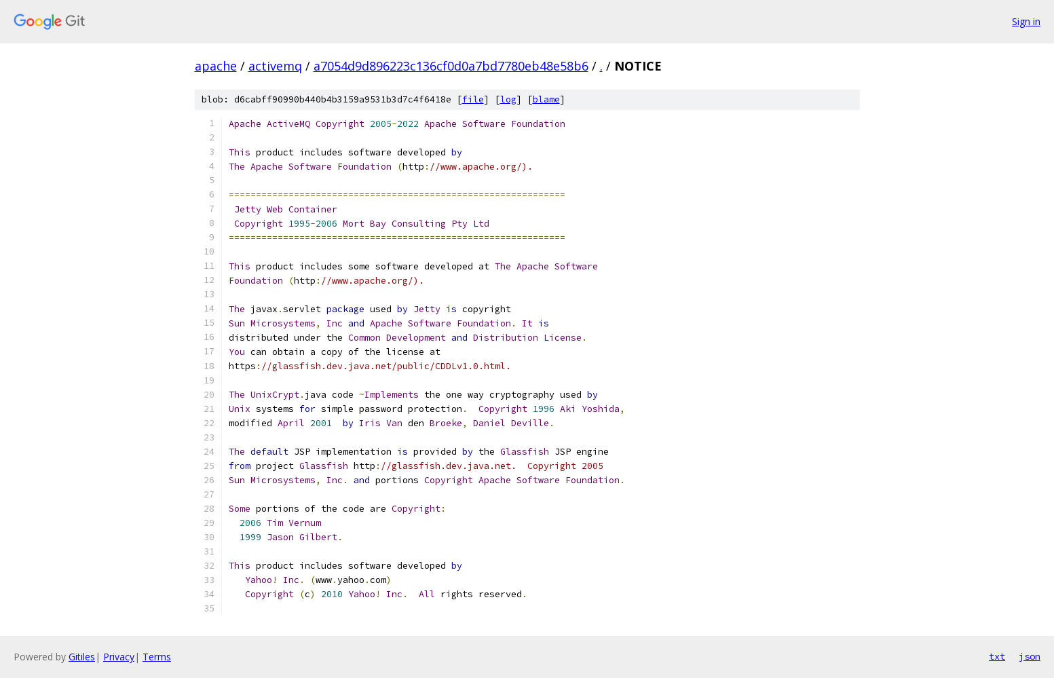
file (473, 99)
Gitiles (82, 656)
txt (997, 656)
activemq (275, 66)
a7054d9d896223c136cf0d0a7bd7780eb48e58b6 (451, 66)
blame (546, 99)
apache (216, 66)
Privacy (118, 656)
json (1029, 656)
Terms (157, 656)
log (508, 99)
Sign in (1026, 21)
